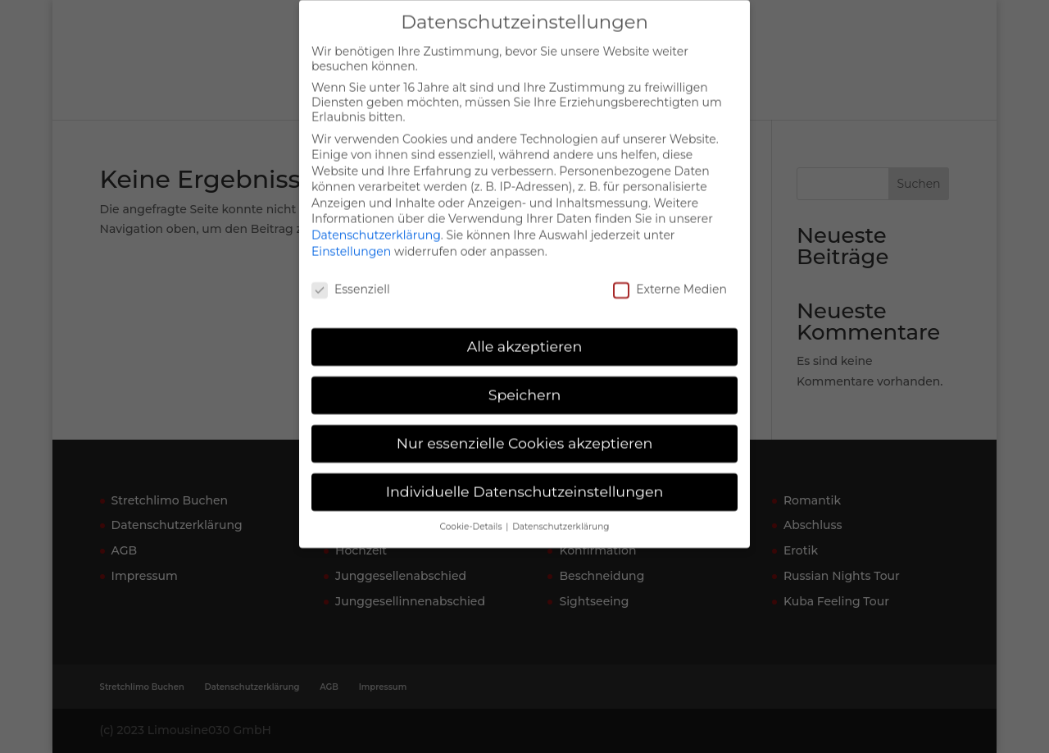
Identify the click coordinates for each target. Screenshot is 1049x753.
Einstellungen (351, 237)
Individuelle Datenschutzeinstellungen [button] (525, 478)
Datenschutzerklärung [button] (560, 514)
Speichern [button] (524, 381)
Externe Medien (670, 275)
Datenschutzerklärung (376, 222)
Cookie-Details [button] (472, 514)
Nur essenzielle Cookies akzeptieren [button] (525, 430)
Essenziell (350, 275)
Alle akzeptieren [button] (525, 333)
